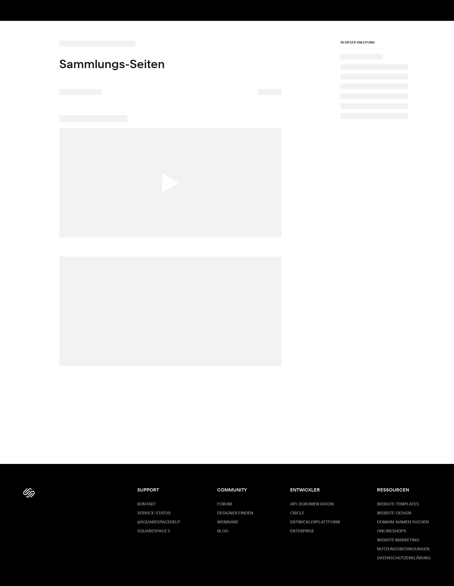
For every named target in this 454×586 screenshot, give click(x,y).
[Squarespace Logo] (29, 493)
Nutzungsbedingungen (403, 549)
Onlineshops (391, 531)
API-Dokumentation (312, 504)
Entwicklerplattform (315, 522)
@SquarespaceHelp (158, 522)
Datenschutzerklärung (404, 558)
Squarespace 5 (153, 531)
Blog (222, 531)
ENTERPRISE (302, 531)
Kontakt (146, 504)
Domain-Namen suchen (403, 522)
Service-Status (154, 513)
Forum (224, 504)
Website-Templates (398, 504)
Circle (297, 513)
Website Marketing (398, 540)
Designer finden (235, 513)
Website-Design (394, 513)
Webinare (227, 522)
